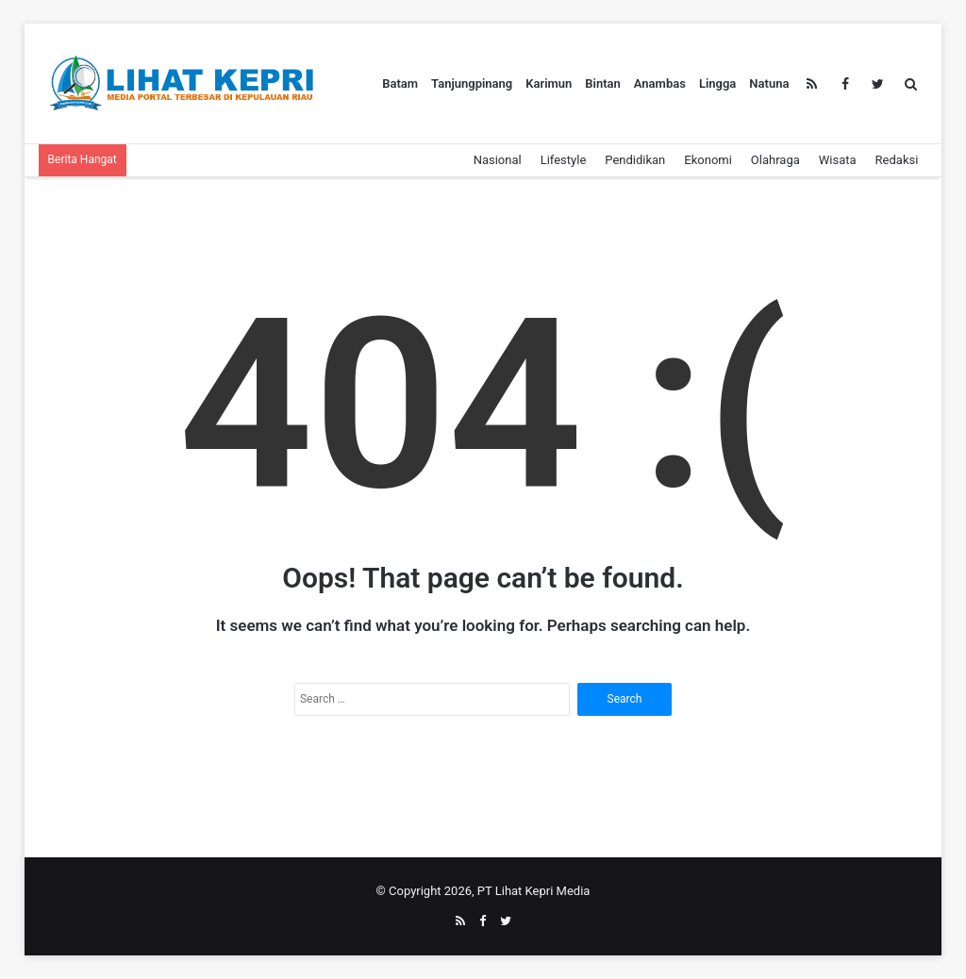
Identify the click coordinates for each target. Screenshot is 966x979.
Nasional (498, 160)
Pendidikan (635, 160)
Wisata (838, 160)
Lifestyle (564, 160)
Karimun (548, 83)
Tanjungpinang (471, 83)
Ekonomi (708, 160)
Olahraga (775, 160)
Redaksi (897, 160)
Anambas (660, 83)
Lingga (717, 83)
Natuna (769, 83)
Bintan (603, 83)
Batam (400, 83)
